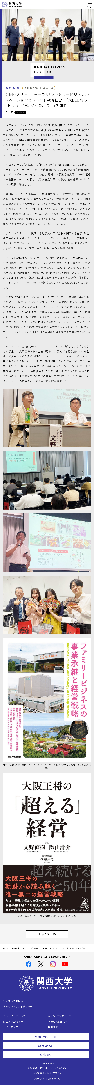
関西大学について (19, 948)
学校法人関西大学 (58, 1021)
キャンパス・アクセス (59, 1016)
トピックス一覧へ (52, 934)
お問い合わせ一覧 (61, 1037)
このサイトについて (14, 1016)
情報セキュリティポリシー (18, 1006)
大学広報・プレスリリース (40, 948)
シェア (9, 112)
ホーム (6, 948)
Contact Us (62, 1046)
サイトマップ (10, 1027)
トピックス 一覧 (61, 948)
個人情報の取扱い (13, 1001)
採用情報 (53, 1027)
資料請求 (63, 1054)
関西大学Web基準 (13, 1021)
